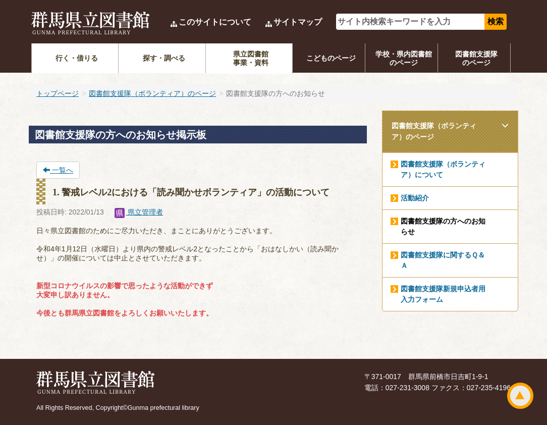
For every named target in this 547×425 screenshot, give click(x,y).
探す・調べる (164, 58)
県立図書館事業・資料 (250, 58)
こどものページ (331, 58)
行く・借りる (77, 58)
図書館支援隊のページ (476, 58)
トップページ (57, 93)
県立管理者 (139, 212)
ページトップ (520, 396)
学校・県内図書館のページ (403, 58)
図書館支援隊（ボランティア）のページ (152, 93)
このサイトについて (215, 22)
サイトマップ (298, 22)
